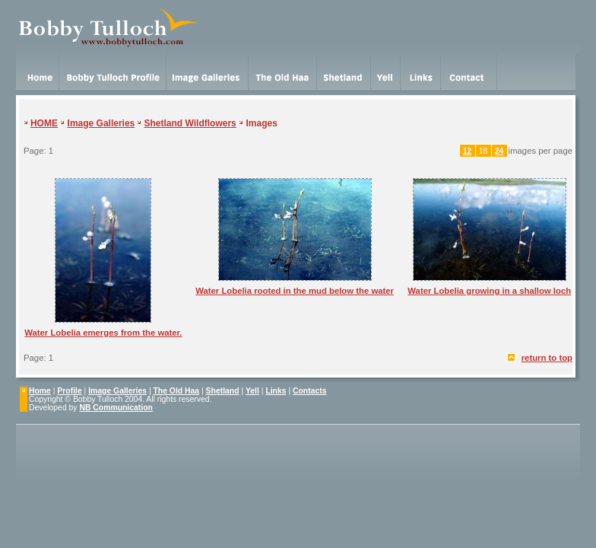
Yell (252, 391)
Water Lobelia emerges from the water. (103, 332)
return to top (547, 357)
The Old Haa (177, 391)
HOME (44, 123)
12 (467, 151)
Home (40, 391)
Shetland (222, 391)
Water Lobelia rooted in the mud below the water (294, 290)
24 (499, 151)
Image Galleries (101, 123)
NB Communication (115, 407)
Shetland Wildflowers (190, 123)
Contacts (309, 391)
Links (275, 391)
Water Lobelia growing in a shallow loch (489, 290)
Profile (69, 391)
